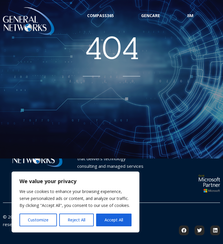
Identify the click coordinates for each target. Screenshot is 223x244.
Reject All (76, 220)
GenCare (150, 15)
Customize (38, 220)
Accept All (114, 220)
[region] (75, 202)
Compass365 (100, 15)
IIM (190, 15)
